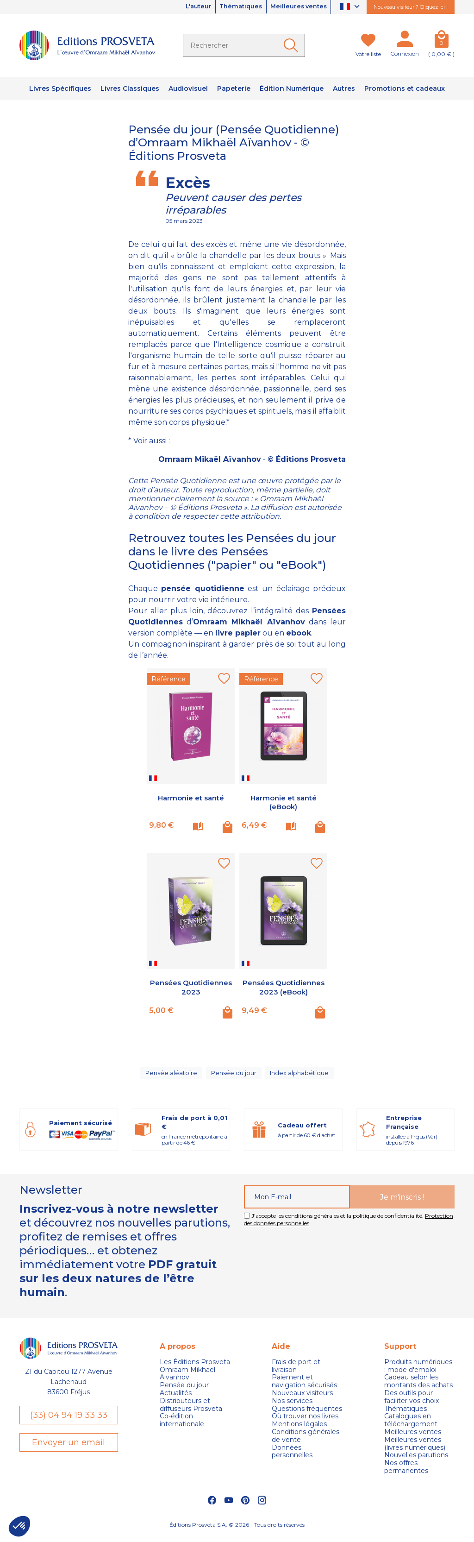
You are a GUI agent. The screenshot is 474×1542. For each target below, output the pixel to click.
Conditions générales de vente (305, 1441)
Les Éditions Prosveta (195, 1368)
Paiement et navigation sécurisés (304, 1387)
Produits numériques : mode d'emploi (418, 1371)
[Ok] (292, 45)
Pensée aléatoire (169, 1075)
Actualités (176, 1399)
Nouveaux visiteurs (302, 1399)
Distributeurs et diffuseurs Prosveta (191, 1410)
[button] (19, 1526)
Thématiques (231, 7)
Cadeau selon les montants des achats (418, 1387)
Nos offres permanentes (406, 1473)
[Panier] (441, 40)
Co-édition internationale (182, 1426)
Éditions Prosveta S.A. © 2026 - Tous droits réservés (237, 1530)
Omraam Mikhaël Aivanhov (187, 1379)
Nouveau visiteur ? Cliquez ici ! (411, 7)
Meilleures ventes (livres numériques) (414, 1449)
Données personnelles (292, 1457)
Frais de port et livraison (296, 1371)
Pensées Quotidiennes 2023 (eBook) (283, 991)
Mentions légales (299, 1430)
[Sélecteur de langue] (351, 7)
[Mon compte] (404, 41)
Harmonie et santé (191, 797)
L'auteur (182, 7)
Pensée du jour (233, 1075)
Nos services (292, 1406)
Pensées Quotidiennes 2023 (191, 987)
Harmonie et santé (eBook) (283, 802)
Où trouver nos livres (305, 1422)
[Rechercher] (244, 45)
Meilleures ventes (295, 7)
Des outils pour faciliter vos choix (411, 1402)
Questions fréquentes (307, 1414)
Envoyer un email (68, 1449)
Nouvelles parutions (416, 1461)
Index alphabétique (301, 1075)
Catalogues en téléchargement (410, 1426)
